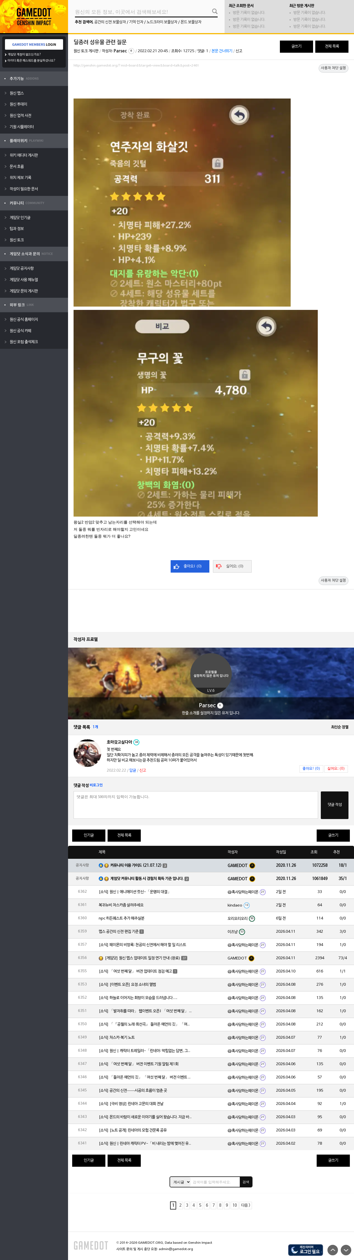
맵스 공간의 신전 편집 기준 (119, 932)
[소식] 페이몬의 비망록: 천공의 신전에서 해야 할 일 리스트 (142, 945)
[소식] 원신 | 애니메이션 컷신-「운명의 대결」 (135, 892)
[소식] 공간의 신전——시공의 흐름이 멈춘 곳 (133, 1091)
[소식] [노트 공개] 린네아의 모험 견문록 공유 (133, 1130)
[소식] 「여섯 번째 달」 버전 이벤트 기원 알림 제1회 (138, 1064)
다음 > (245, 1205)
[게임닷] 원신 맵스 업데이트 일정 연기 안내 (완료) (142, 958)
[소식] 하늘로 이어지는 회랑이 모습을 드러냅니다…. (138, 998)
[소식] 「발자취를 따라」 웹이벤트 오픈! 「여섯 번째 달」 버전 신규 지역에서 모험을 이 (146, 1011)
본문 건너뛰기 (222, 51)
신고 (239, 51)
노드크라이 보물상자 (162, 22)
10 (234, 1205)
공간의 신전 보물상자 (110, 22)
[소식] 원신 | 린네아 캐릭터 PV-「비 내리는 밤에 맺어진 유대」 (146, 1144)
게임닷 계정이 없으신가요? (24, 54)
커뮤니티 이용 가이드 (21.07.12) (136, 865)
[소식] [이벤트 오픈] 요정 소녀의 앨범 (127, 985)
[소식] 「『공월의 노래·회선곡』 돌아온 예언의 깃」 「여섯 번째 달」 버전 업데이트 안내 (146, 1024)
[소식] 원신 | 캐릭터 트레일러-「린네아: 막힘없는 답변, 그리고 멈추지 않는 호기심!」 (146, 1051)
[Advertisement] (211, 84)
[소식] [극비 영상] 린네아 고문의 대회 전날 (131, 1104)
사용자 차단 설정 (333, 68)
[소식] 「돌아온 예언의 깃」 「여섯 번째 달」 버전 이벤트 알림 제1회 (146, 1077)
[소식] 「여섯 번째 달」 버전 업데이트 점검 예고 (135, 971)
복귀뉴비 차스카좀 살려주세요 (121, 905)
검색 (246, 1182)
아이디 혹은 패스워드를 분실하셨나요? (32, 60)
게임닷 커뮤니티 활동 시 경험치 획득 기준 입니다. (147, 879)
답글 (132, 771)
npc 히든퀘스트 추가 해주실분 (121, 918)
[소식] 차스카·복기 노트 (117, 1038)
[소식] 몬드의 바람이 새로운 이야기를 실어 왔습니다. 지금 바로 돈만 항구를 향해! (146, 1117)
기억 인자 (136, 22)
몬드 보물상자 (191, 22)
